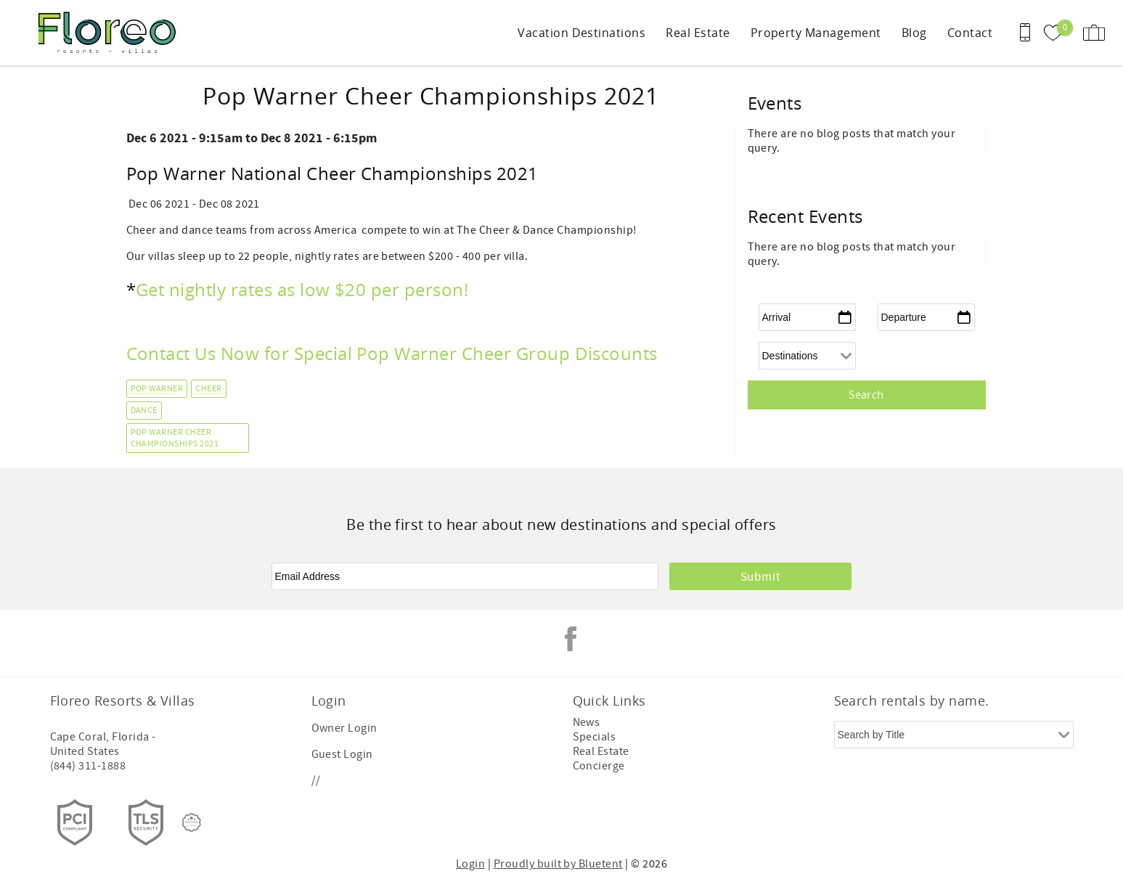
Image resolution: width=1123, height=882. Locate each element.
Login (470, 864)
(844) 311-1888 (88, 766)
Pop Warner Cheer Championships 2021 (175, 438)
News (586, 722)
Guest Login (342, 754)
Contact (969, 33)
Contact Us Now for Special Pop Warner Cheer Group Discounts (392, 353)
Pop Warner (157, 388)
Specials (594, 737)
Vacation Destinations (581, 33)
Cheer (208, 388)
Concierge (599, 766)
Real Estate (698, 33)
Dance (144, 410)
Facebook (570, 638)
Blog (914, 33)
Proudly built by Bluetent (558, 864)
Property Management (816, 33)
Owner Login (344, 728)
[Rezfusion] (191, 822)
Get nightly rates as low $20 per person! (304, 289)
